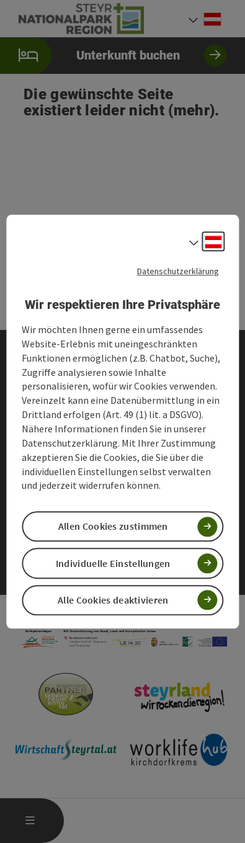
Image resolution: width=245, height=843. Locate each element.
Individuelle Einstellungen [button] (113, 563)
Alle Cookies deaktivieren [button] (113, 600)
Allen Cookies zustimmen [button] (113, 526)
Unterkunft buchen (113, 55)
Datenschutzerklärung (178, 271)
